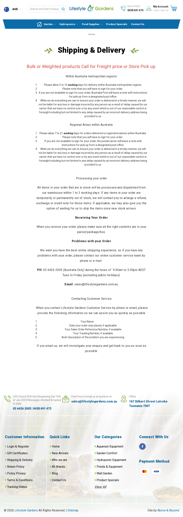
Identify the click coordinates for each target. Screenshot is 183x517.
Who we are (59, 460)
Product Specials (116, 24)
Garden (50, 24)
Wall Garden (104, 473)
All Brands (58, 466)
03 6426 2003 (22, 408)
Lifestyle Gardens (27, 510)
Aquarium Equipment (110, 446)
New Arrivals (60, 453)
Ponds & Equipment (109, 466)
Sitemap (73, 510)
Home (56, 446)
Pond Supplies (92, 24)
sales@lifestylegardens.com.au (94, 401)
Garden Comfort (107, 453)
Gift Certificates (17, 453)
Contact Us (137, 24)
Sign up (164, 10)
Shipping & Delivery (20, 460)
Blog (55, 473)
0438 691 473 (135, 10)
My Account (160, 6)
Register (23, 446)
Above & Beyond (168, 510)
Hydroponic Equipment (111, 460)
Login (156, 10)
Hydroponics (69, 24)
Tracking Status (17, 487)
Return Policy (15, 466)
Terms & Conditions (20, 480)
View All (100, 487)
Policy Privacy (16, 473)
